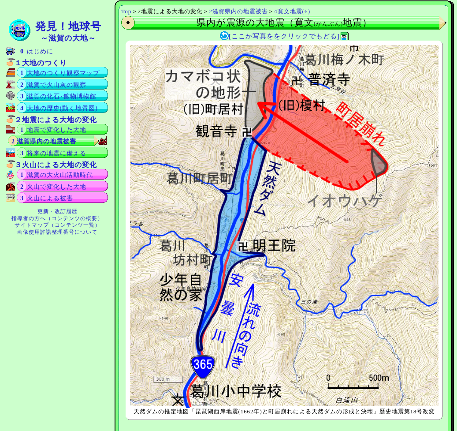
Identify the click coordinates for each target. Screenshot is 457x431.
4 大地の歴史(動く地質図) (59, 108)
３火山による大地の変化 (56, 165)
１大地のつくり (41, 63)
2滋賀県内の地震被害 (238, 11)
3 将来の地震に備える (53, 153)
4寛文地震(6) (292, 11)
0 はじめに (36, 51)
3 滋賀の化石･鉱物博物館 (58, 96)
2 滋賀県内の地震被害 (43, 141)
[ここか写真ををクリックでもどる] (284, 36)
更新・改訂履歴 (57, 211)
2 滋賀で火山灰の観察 (53, 85)
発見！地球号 (68, 31)
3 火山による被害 (46, 198)
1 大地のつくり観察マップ (60, 73)
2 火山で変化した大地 (53, 187)
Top (126, 11)
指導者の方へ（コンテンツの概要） (57, 218)
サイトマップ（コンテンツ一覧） (57, 225)
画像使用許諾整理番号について (57, 232)
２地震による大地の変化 (56, 120)
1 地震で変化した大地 (53, 130)
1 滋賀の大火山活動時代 (56, 175)
